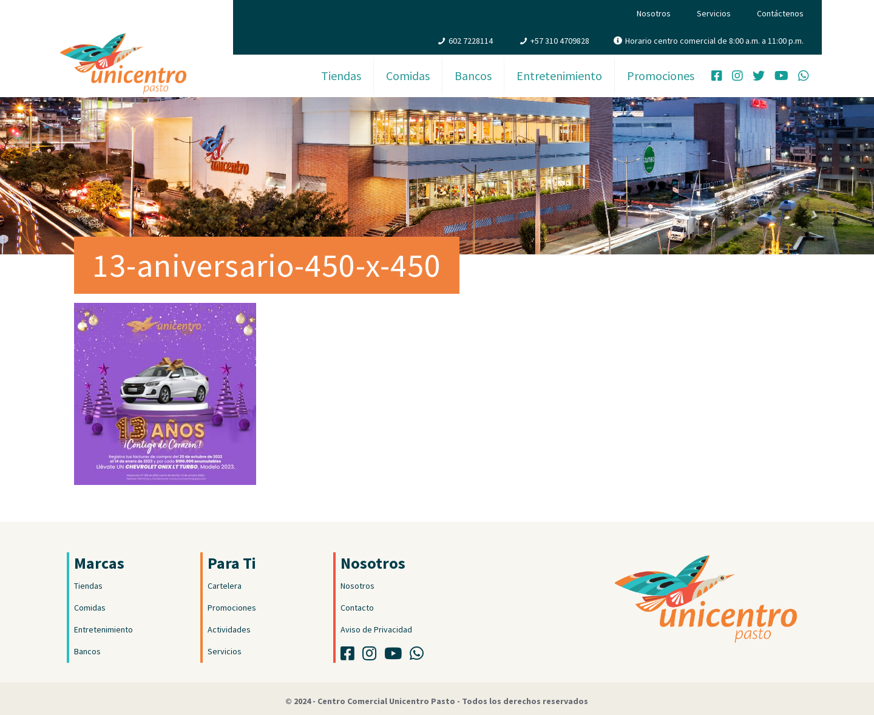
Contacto (357, 607)
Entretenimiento (103, 629)
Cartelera (225, 585)
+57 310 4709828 (559, 40)
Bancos (87, 651)
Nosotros (654, 13)
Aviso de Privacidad (376, 629)
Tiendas (88, 585)
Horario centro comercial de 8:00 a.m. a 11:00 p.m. (714, 40)
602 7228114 (471, 40)
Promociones (232, 607)
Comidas (90, 607)
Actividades (229, 629)
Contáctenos (780, 13)
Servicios (714, 13)
